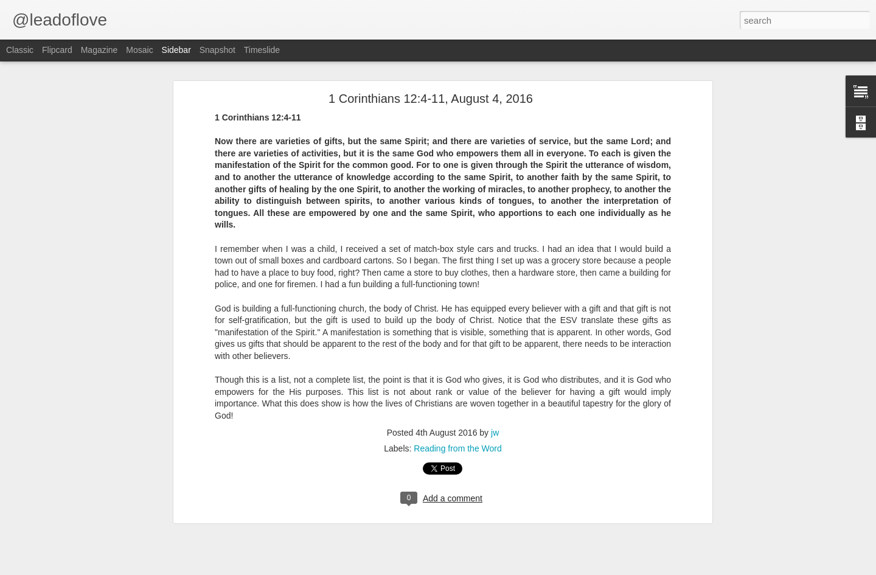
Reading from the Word (457, 417)
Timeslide (262, 50)
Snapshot (217, 50)
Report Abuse (552, 568)
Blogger (517, 568)
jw (495, 401)
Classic (19, 50)
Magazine (99, 50)
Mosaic (139, 50)
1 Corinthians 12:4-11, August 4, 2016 (430, 67)
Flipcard (57, 50)
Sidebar (176, 50)
